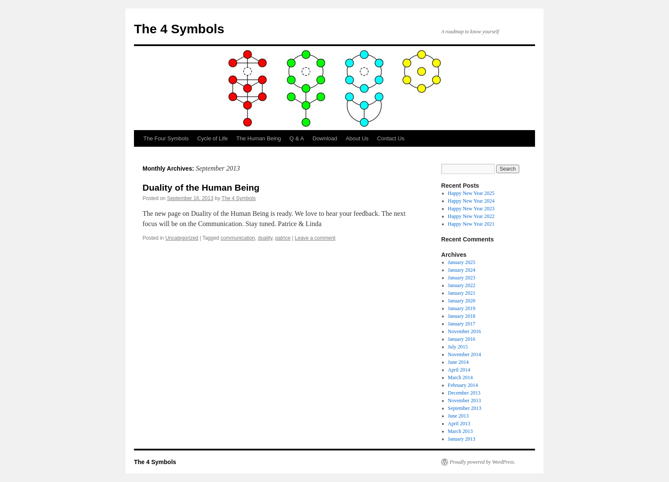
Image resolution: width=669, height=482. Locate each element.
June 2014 (458, 362)
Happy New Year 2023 (471, 209)
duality (265, 238)
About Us (357, 138)
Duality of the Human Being (201, 187)
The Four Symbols (166, 138)
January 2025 (461, 262)
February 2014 (463, 385)
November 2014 (464, 354)
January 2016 (461, 339)
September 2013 (464, 408)
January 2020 (461, 301)
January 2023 (461, 278)
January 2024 (461, 270)
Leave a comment (315, 238)
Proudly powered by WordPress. (482, 462)
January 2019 (461, 308)
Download (325, 138)
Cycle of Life (212, 138)
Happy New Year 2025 (471, 193)
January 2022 (461, 285)
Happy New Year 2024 (471, 201)
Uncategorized (181, 238)
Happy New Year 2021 (471, 224)
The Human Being (258, 138)
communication (238, 238)
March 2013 (460, 431)
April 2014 (459, 370)
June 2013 (458, 416)
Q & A (297, 138)
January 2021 (461, 293)
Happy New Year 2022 (471, 216)
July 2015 (458, 347)
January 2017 (461, 324)
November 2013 (464, 401)
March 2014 (460, 377)
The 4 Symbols (179, 29)
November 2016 (464, 331)
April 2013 (459, 424)
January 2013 (461, 439)
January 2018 (461, 316)
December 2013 (464, 393)
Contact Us (390, 138)
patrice (283, 238)
